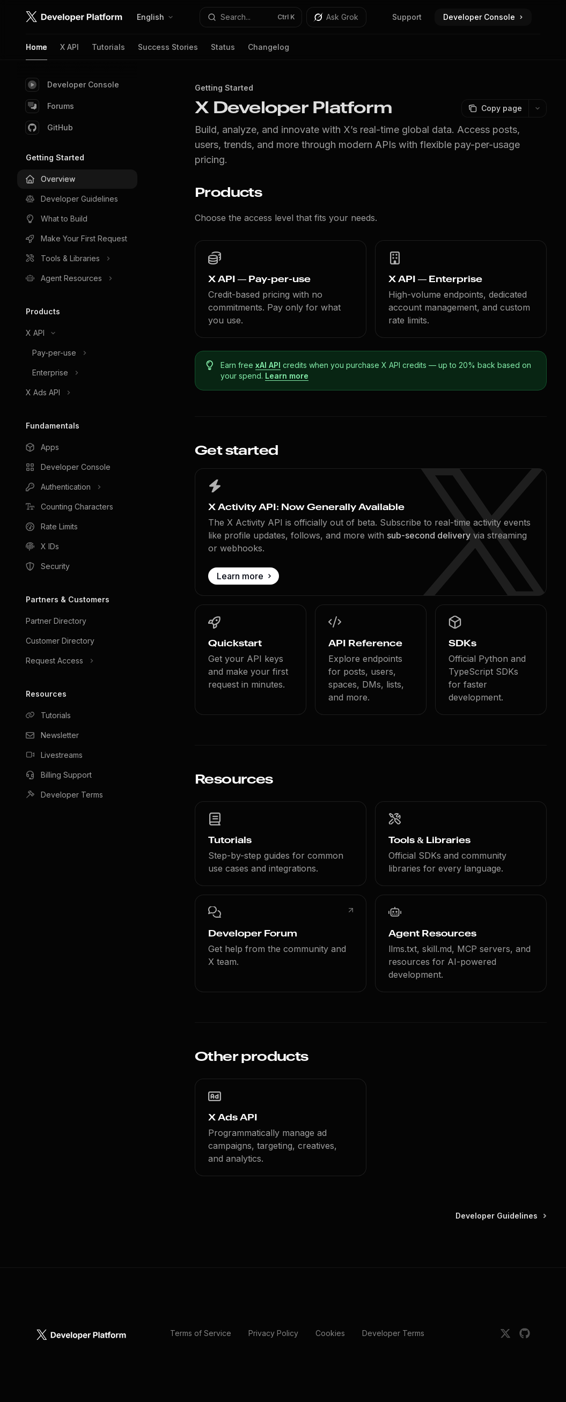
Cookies (330, 1333)
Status (223, 51)
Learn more (286, 375)
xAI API (268, 365)
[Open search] (251, 17)
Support (407, 16)
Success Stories (168, 51)
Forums (50, 106)
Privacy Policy (273, 1333)
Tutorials (108, 51)
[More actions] (537, 108)
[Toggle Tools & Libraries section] (77, 258)
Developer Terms (393, 1333)
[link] (280, 289)
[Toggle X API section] (77, 333)
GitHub (49, 127)
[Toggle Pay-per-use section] (77, 353)
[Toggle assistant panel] (336, 17)
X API (69, 51)
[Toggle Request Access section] (77, 660)
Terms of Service (200, 1333)
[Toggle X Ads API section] (77, 392)
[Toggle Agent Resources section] (77, 278)
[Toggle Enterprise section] (77, 372)
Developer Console (72, 84)
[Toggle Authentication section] (77, 487)
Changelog (268, 51)
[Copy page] (494, 108)
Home (36, 51)
